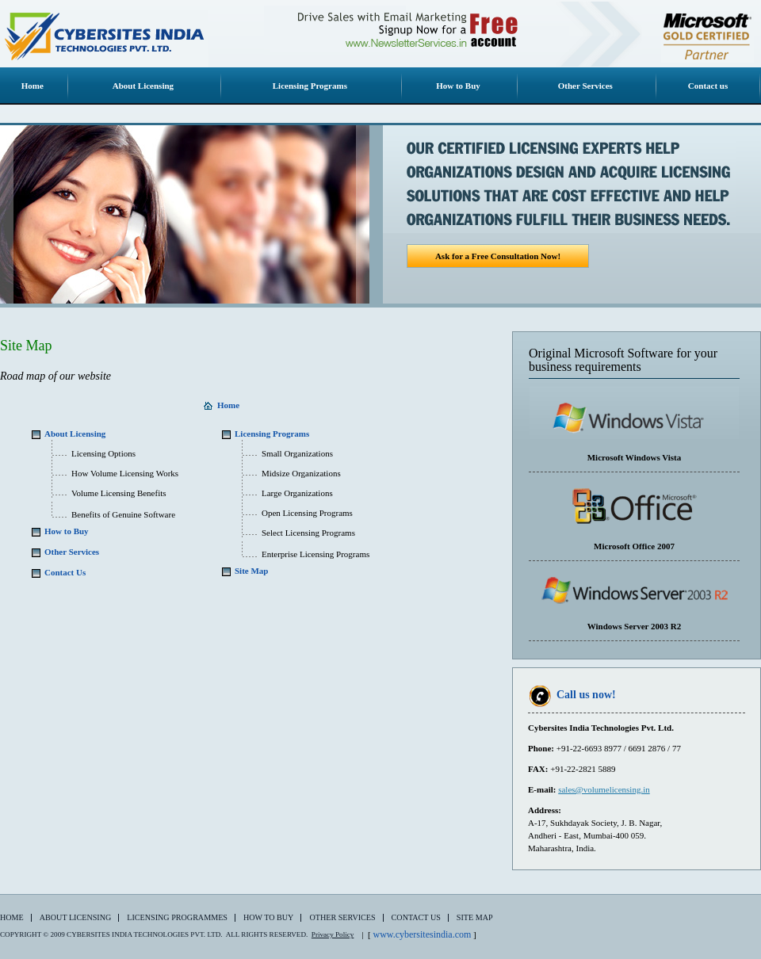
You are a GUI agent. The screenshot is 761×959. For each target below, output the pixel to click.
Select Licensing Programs (308, 532)
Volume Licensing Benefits (118, 493)
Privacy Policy (333, 934)
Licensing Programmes (177, 917)
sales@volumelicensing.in (604, 789)
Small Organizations (297, 453)
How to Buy (268, 917)
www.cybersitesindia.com (422, 934)
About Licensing (76, 917)
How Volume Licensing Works (124, 473)
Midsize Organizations (301, 473)
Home (12, 917)
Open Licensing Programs (307, 513)
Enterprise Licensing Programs (315, 554)
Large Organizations (297, 493)
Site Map (475, 917)
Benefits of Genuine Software (123, 514)
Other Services (342, 917)
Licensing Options (103, 453)
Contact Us (416, 917)
